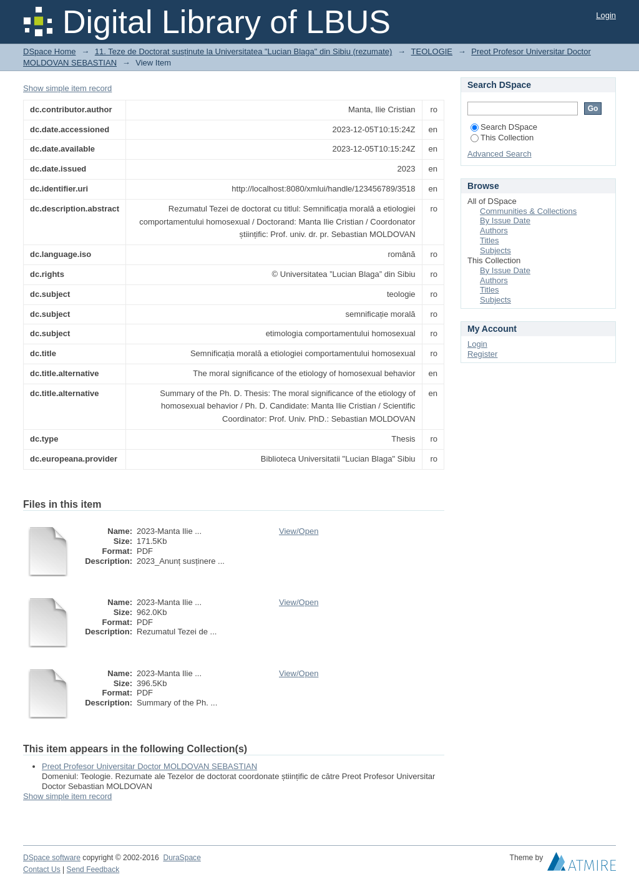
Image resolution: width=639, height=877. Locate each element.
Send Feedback (93, 869)
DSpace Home (49, 51)
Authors (494, 230)
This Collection (502, 137)
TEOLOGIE (431, 51)
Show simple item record (67, 88)
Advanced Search (499, 153)
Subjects (495, 250)
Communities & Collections (528, 211)
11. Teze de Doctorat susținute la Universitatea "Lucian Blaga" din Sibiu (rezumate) (244, 51)
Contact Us (42, 869)
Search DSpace (504, 127)
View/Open (298, 531)
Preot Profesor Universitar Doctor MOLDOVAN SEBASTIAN (149, 766)
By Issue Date (505, 220)
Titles (489, 240)
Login (606, 15)
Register (482, 354)
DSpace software (51, 857)
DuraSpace (181, 857)
